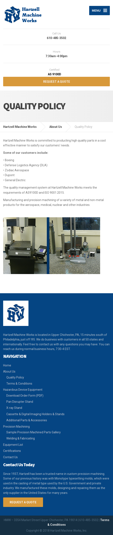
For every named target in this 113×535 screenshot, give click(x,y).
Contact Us (10, 457)
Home (7, 365)
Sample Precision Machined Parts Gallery (33, 432)
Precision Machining (16, 426)
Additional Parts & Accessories (26, 420)
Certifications (12, 451)
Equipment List (13, 444)
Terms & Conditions (19, 383)
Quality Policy (15, 377)
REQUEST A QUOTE (56, 81)
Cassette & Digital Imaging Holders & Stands (35, 414)
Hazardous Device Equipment (22, 389)
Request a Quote (23, 502)
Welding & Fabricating (20, 438)
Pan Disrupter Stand (19, 401)
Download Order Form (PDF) (24, 395)
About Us (9, 371)
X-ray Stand (14, 407)
